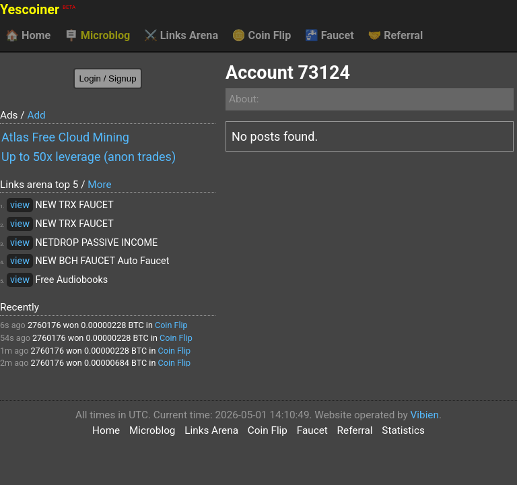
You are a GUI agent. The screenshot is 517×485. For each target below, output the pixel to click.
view (20, 205)
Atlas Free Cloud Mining (65, 137)
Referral (395, 36)
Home (27, 36)
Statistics (403, 430)
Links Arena (181, 36)
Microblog (98, 36)
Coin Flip (261, 36)
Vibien (425, 415)
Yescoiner (37, 10)
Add (36, 115)
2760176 (44, 325)
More (99, 185)
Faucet (329, 36)
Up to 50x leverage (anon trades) (88, 157)
